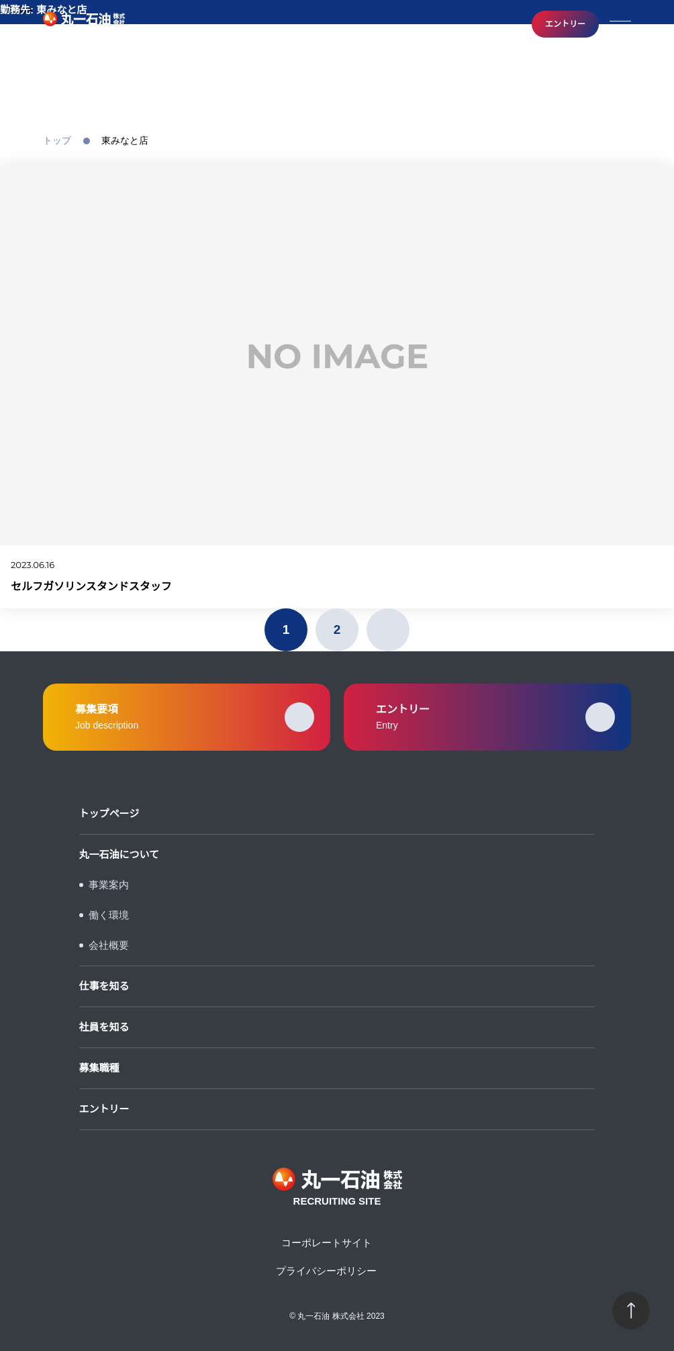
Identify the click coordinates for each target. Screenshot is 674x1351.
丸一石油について (119, 854)
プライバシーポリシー (326, 1271)
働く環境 (109, 915)
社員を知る (104, 1027)
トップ (57, 140)
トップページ (109, 813)
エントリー (565, 24)
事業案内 (109, 885)
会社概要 (109, 945)
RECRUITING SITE (84, 24)
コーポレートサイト (326, 1243)
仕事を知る (104, 986)
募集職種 (99, 1068)
